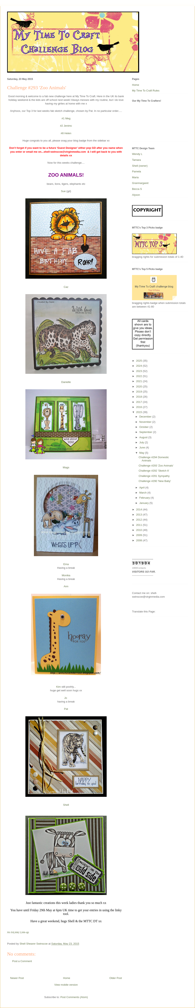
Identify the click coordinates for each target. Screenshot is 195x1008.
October (144, 426)
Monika (66, 575)
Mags (66, 467)
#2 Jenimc (66, 125)
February (145, 497)
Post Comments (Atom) (74, 997)
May (142, 452)
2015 (139, 412)
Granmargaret (140, 183)
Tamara (136, 159)
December (145, 416)
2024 (139, 365)
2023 (139, 371)
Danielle (66, 382)
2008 (139, 540)
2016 (139, 407)
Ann (66, 586)
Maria (135, 177)
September (146, 432)
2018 (139, 396)
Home (66, 978)
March (143, 492)
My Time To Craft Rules (145, 90)
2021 (139, 381)
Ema (66, 564)
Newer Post (17, 978)
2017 (139, 401)
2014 (139, 509)
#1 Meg (66, 118)
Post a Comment (22, 961)
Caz (66, 286)
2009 (139, 535)
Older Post (115, 978)
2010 (139, 530)
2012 (139, 519)
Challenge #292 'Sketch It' (154, 470)
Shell (66, 804)
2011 (139, 524)
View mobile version (66, 984)
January (144, 503)
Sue (63, 191)
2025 (139, 360)
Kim (58, 686)
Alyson (136, 194)
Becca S (137, 188)
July (142, 442)
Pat (66, 708)
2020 (139, 386)
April (142, 487)
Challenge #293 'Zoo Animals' (156, 465)
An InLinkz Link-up (18, 932)
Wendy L (137, 153)
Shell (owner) (140, 165)
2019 (139, 391)
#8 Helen (66, 133)
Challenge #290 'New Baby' (155, 481)
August (143, 437)
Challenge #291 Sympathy (154, 475)
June (142, 447)
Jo (66, 697)
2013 (139, 514)
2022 (139, 376)
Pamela (136, 171)
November (145, 421)
